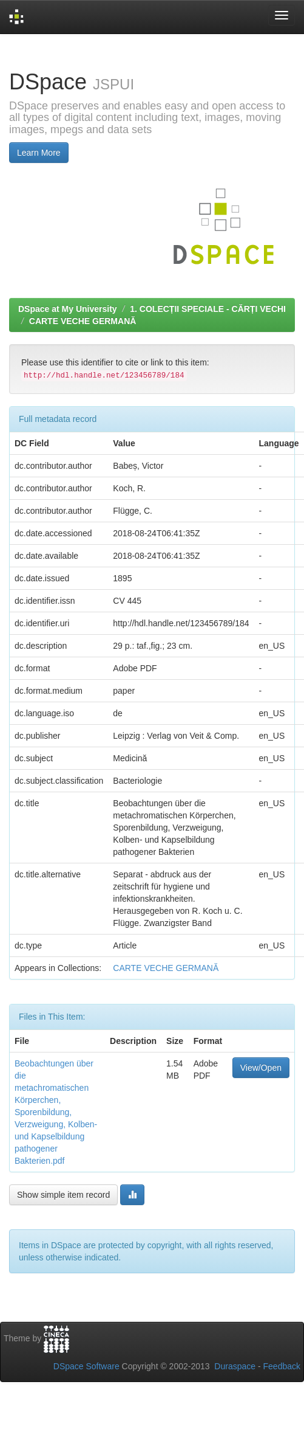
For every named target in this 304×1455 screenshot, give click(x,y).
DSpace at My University (67, 309)
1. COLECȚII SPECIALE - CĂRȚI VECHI (208, 309)
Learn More (39, 152)
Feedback (281, 1366)
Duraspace (234, 1366)
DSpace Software (86, 1366)
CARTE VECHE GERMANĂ (83, 321)
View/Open (261, 1068)
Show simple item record (63, 1195)
